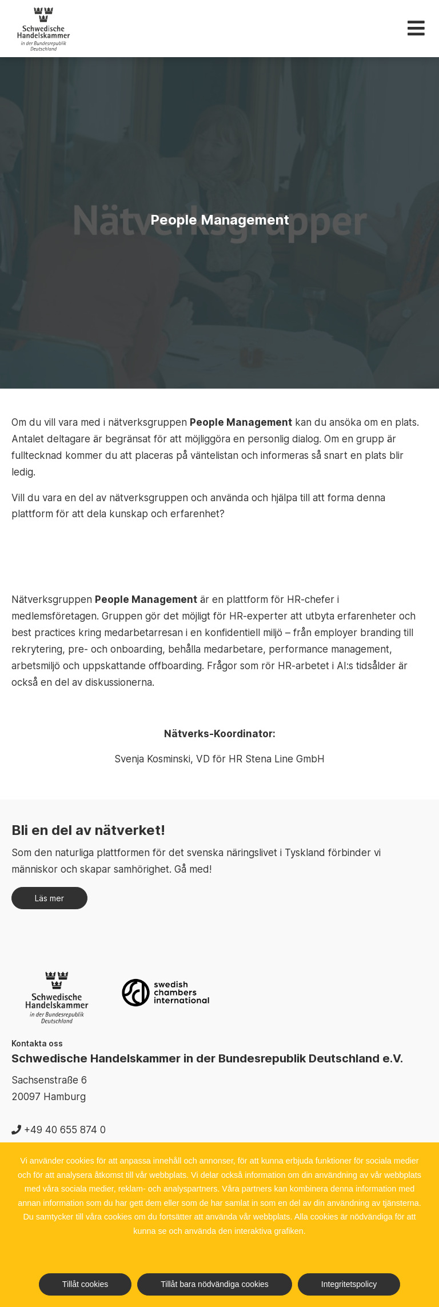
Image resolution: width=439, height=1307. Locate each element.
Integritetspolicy (349, 1284)
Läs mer (49, 898)
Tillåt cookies (85, 1284)
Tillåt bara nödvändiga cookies (215, 1284)
